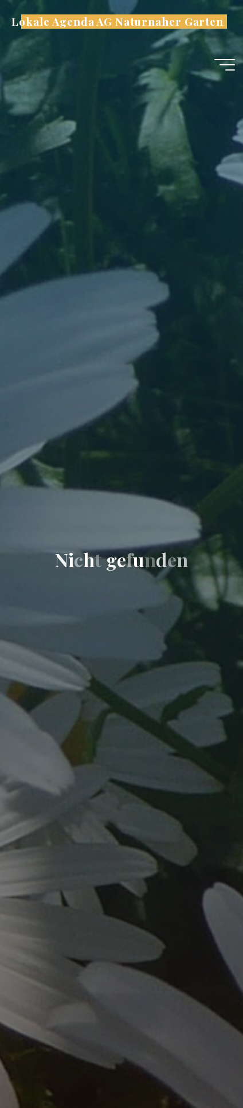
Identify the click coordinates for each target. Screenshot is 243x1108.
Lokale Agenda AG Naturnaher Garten (117, 21)
